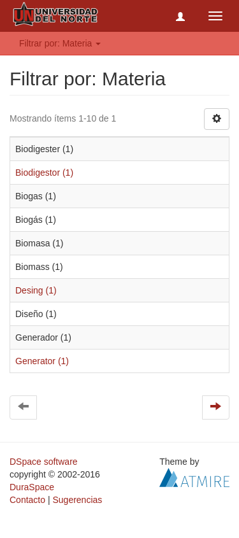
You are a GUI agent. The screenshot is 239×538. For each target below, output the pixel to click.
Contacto (27, 500)
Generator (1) (42, 361)
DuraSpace (32, 487)
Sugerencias (77, 500)
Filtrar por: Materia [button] (60, 43)
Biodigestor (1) (44, 172)
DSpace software (44, 462)
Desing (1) (36, 290)
